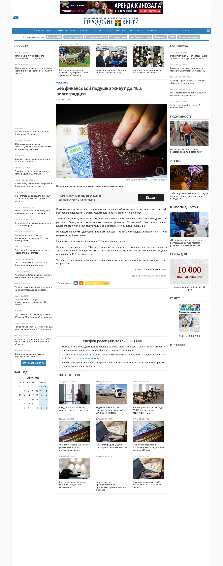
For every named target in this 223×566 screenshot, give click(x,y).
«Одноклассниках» (89, 358)
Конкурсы (153, 31)
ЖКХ (109, 31)
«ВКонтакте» (68, 358)
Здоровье (85, 31)
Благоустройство (65, 31)
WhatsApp (84, 354)
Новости (21, 45)
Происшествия (42, 31)
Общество (62, 83)
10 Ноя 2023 (60, 100)
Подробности (181, 116)
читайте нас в (97, 283)
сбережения (159, 276)
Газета (185, 31)
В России (177, 345)
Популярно (179, 45)
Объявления (170, 31)
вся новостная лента (34, 363)
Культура (120, 31)
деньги (136, 276)
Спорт (98, 31)
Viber (94, 354)
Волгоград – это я (184, 207)
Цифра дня (178, 254)
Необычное (136, 31)
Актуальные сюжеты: (33, 37)
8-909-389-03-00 (128, 341)
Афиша (175, 160)
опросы (146, 276)
